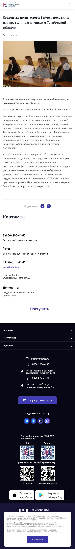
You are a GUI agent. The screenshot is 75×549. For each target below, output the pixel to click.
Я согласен (37, 539)
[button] (66, 66)
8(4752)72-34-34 (37, 378)
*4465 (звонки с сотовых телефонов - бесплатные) (37, 371)
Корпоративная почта (37, 400)
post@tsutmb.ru (11, 267)
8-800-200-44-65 (37, 365)
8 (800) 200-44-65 (14, 235)
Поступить (37, 309)
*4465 (7, 248)
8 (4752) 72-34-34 (14, 261)
